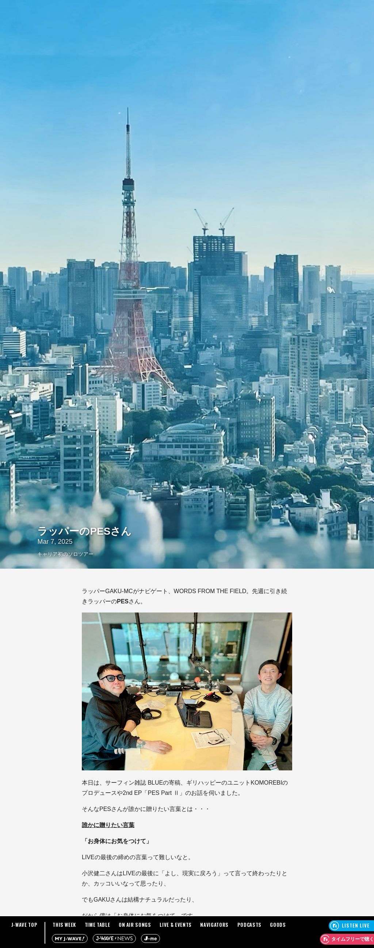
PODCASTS (249, 924)
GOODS (278, 924)
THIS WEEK (64, 924)
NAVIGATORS (214, 924)
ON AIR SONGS (135, 924)
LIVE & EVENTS (175, 924)
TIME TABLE (97, 924)
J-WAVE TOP (24, 924)
